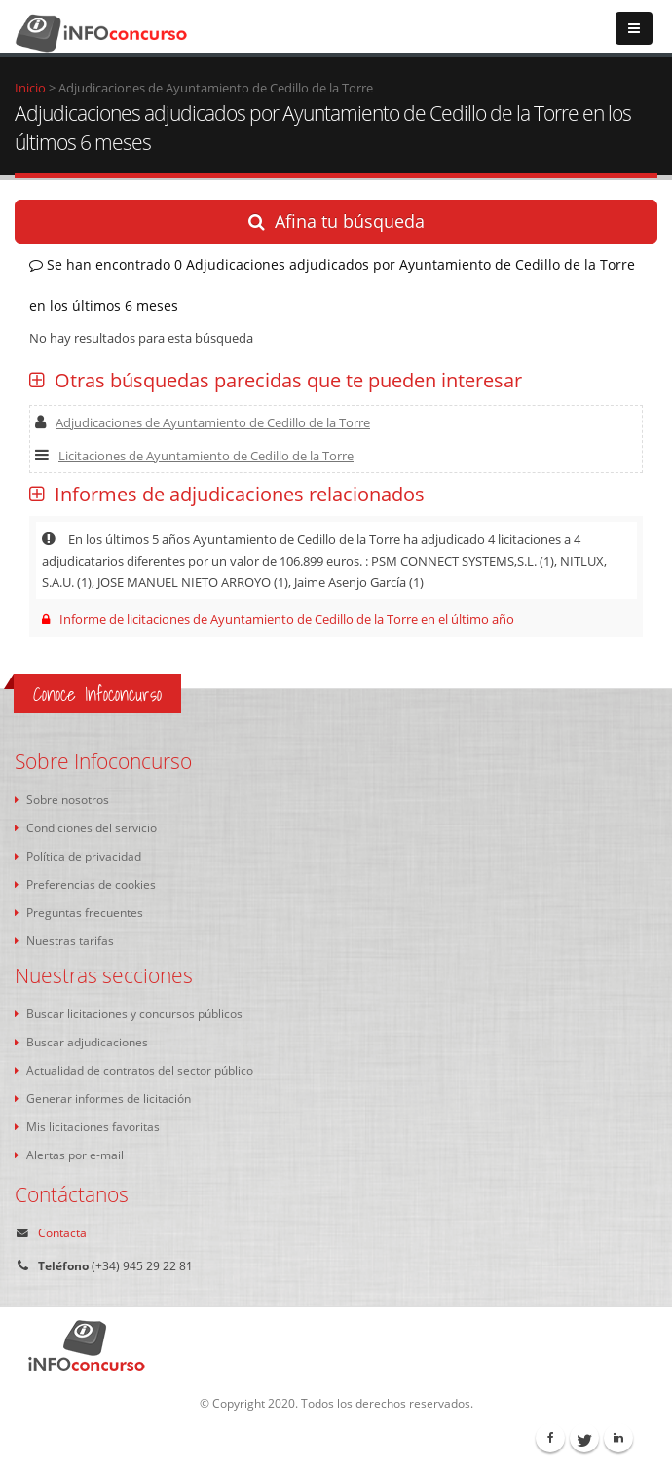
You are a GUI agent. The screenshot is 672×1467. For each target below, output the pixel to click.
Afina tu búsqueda (336, 221)
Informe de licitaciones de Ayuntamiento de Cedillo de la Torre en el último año (278, 619)
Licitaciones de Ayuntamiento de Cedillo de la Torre (194, 455)
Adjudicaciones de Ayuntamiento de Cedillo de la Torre (202, 422)
